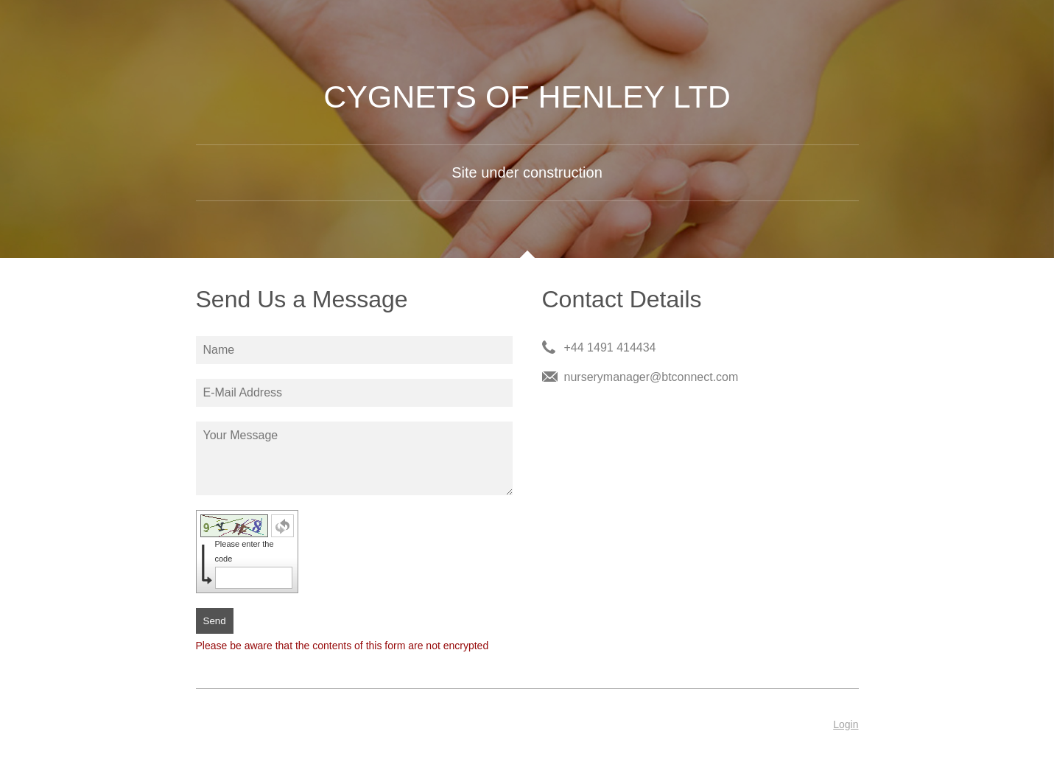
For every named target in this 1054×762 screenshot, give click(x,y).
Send (214, 620)
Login (845, 724)
